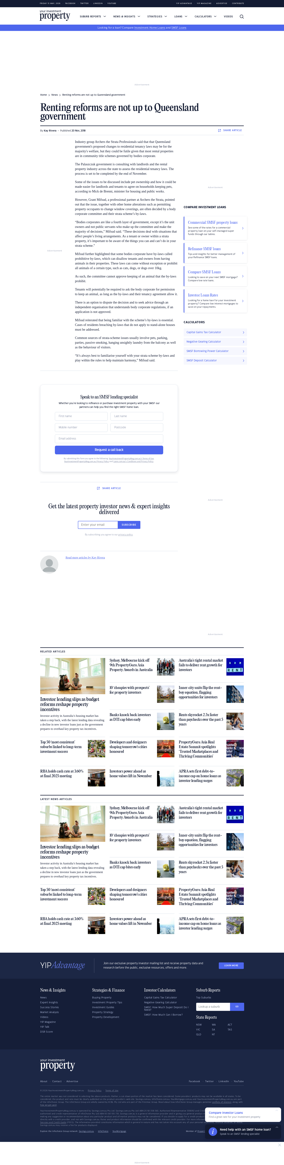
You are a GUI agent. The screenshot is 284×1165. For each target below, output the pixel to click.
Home (43, 95)
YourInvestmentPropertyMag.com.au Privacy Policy (86, 461)
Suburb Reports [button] (93, 17)
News (43, 998)
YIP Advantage (184, 3)
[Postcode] (136, 427)
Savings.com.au (86, 1131)
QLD (198, 1035)
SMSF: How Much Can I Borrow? (163, 1015)
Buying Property (102, 998)
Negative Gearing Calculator (160, 1002)
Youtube (111, 3)
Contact (57, 1081)
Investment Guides (103, 1007)
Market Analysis (49, 1012)
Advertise (221, 3)
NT (213, 1035)
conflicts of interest (221, 1102)
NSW (199, 1025)
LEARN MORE (231, 966)
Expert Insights (49, 1002)
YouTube (239, 1081)
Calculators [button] (206, 17)
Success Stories (49, 1007)
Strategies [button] (157, 17)
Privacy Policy (94, 1091)
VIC (198, 1030)
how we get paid (48, 1105)
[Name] (81, 416)
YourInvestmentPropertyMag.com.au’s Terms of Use (131, 459)
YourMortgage (119, 1131)
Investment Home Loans (149, 28)
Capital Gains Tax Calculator (160, 998)
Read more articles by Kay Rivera (85, 557)
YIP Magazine (204, 3)
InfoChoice (103, 1131)
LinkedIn (98, 3)
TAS (230, 1030)
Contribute (238, 3)
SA (213, 1030)
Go (237, 1007)
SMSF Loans (178, 28)
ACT (230, 1025)
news (54, 95)
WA (214, 1025)
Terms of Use (111, 1091)
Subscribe (129, 525)
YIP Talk (44, 1027)
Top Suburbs (203, 998)
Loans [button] (180, 17)
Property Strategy (102, 1012)
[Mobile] (81, 427)
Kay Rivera (50, 131)
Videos (228, 17)
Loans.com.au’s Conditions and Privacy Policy (133, 461)
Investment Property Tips (107, 1002)
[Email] (109, 438)
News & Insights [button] (126, 17)
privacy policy (125, 535)
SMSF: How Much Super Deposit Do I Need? (166, 1008)
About (43, 1081)
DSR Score (46, 1032)
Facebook (70, 3)
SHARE (230, 130)
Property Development (105, 1017)
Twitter (84, 3)
